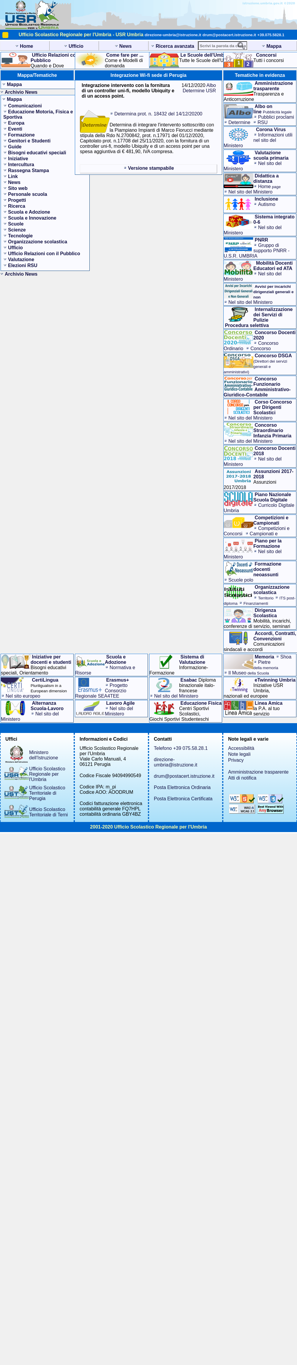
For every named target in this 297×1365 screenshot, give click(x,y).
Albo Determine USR (199, 88)
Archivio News (21, 92)
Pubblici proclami (276, 117)
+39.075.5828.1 (271, 35)
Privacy (236, 760)
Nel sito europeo (23, 696)
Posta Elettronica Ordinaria (182, 787)
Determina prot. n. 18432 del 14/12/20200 (158, 113)
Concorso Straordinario (247, 351)
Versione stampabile (151, 168)
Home (269, 186)
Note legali (239, 754)
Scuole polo (240, 579)
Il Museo (248, 672)
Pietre (265, 665)
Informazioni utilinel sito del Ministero (258, 140)
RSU (262, 122)
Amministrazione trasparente (258, 771)
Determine (239, 122)
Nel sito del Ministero (250, 191)
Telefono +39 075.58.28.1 (181, 748)
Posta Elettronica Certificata (183, 798)
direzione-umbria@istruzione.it (173, 35)
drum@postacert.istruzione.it (229, 35)
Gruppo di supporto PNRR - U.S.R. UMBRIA (257, 250)
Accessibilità (241, 748)
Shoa (285, 656)
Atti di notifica (242, 777)
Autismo (266, 204)
